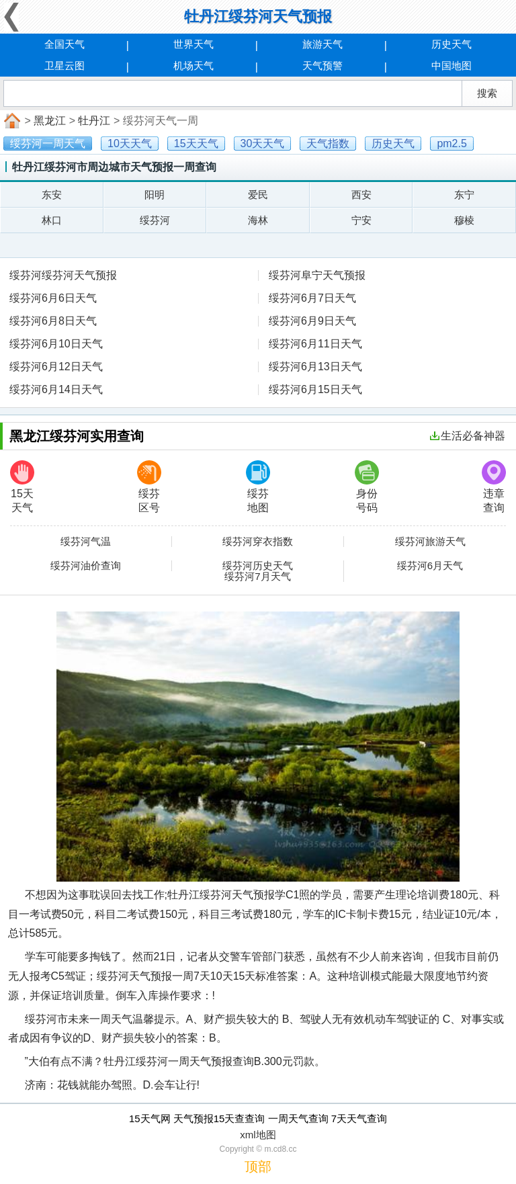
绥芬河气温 (85, 541)
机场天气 (193, 65)
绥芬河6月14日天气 (56, 389)
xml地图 (257, 1134)
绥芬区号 (149, 486)
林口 (52, 220)
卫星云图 (64, 65)
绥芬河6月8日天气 (53, 321)
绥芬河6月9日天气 (312, 321)
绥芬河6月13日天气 (315, 366)
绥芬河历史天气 (257, 565)
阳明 (154, 194)
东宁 (464, 194)
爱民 (258, 194)
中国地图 (451, 65)
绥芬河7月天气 (257, 576)
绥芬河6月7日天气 (312, 298)
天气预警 (322, 65)
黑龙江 (50, 120)
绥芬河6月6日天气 (53, 298)
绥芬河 (155, 220)
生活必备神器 (467, 435)
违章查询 (494, 486)
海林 (258, 220)
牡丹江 (94, 120)
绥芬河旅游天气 (430, 541)
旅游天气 (322, 44)
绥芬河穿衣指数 (257, 541)
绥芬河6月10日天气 (56, 343)
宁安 (361, 220)
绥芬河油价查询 (85, 565)
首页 (11, 121)
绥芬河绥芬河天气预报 (63, 275)
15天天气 (22, 486)
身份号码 (367, 486)
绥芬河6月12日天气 (56, 366)
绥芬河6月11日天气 (315, 343)
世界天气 (193, 44)
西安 (361, 194)
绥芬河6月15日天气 (315, 389)
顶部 (258, 1166)
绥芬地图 (258, 486)
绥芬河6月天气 (430, 565)
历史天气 (451, 44)
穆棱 (464, 220)
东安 (52, 194)
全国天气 (64, 44)
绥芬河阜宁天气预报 (317, 275)
